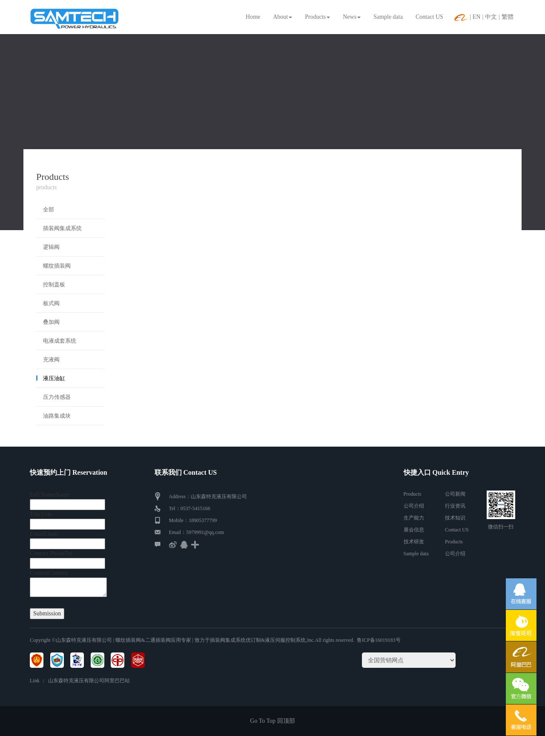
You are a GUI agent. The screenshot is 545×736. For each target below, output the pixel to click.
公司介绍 (414, 506)
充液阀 (51, 359)
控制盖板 (54, 284)
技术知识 (455, 518)
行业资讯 (455, 506)
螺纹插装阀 (57, 266)
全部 (48, 209)
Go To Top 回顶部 (272, 721)
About (282, 17)
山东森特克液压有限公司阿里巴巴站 (89, 681)
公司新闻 (455, 494)
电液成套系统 (59, 341)
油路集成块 (57, 416)
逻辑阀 (51, 247)
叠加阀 (51, 322)
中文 (491, 17)
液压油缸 (54, 378)
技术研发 (414, 542)
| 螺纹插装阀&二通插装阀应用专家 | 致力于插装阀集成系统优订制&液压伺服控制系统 (209, 640)
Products (317, 17)
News (352, 17)
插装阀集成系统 (62, 228)
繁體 (507, 17)
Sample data (388, 17)
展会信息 (414, 530)
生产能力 (414, 518)
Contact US (429, 17)
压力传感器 (57, 397)
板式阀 (51, 303)
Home (253, 17)
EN (477, 17)
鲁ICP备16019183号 (379, 640)
